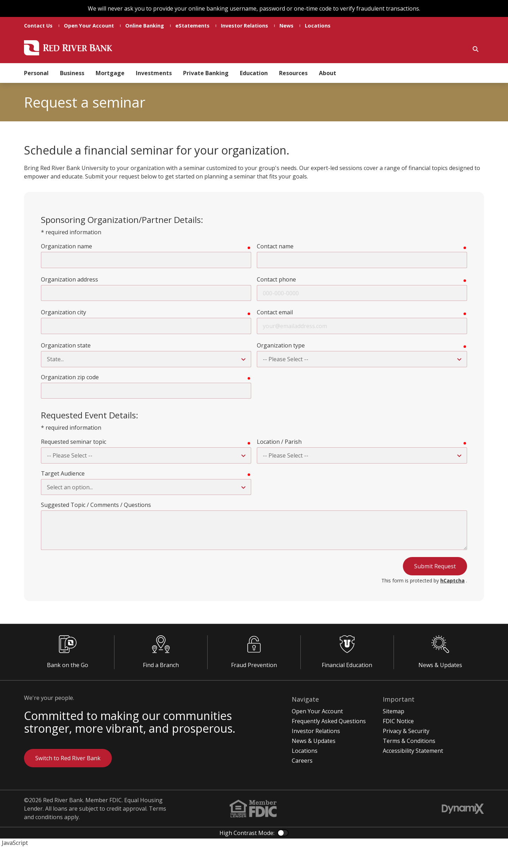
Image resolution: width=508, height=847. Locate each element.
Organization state (66, 345)
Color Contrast (283, 832)
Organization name (66, 246)
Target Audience (63, 473)
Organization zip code (70, 377)
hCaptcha (452, 580)
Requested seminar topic (73, 442)
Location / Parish (279, 442)
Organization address (69, 279)
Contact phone (276, 279)
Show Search (475, 49)
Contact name (275, 246)
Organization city (63, 312)
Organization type (281, 345)
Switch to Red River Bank (68, 758)
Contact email (275, 312)
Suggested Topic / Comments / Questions (96, 505)
